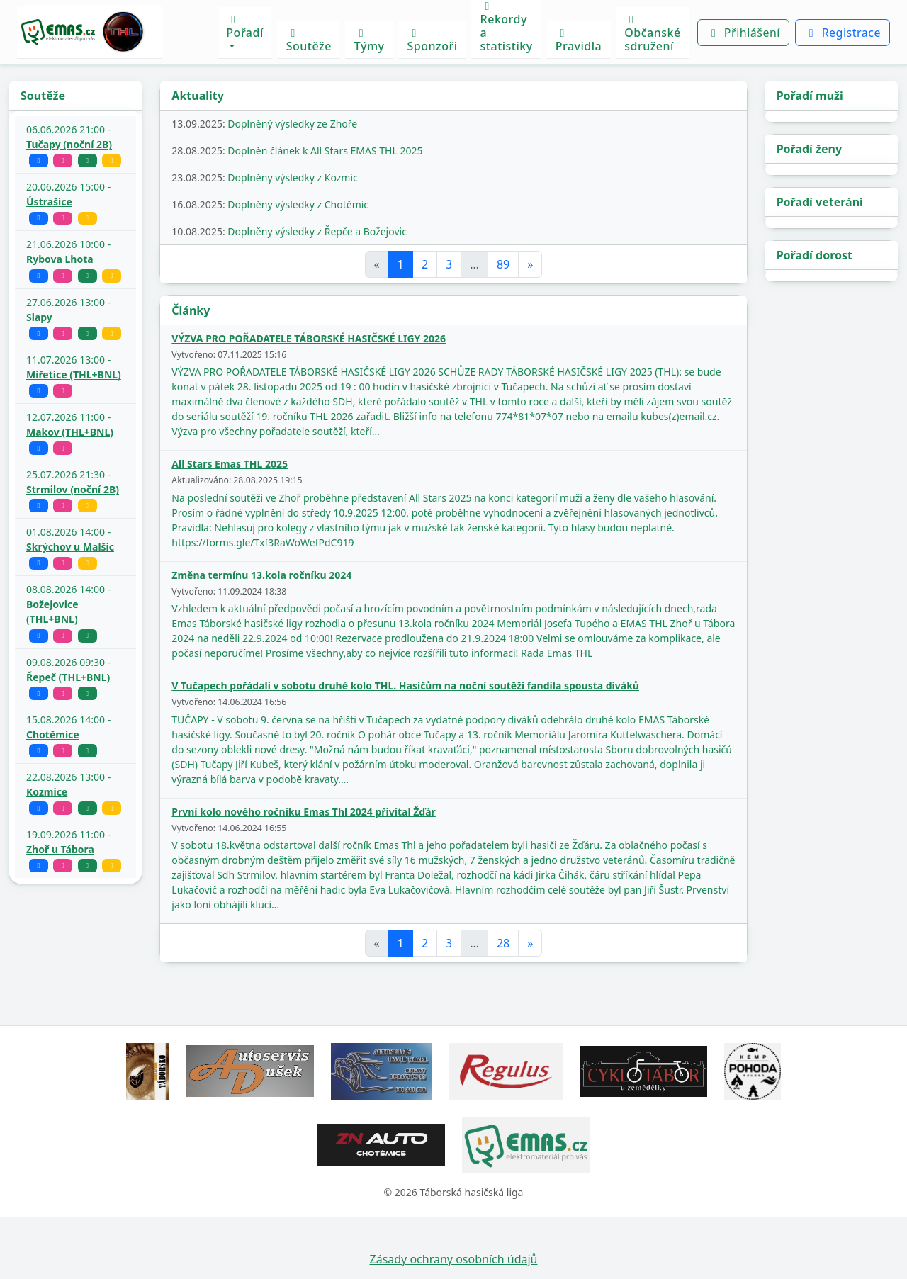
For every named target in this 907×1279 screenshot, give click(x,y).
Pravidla (579, 41)
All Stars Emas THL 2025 (229, 464)
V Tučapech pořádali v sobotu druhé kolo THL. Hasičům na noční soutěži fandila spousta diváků (405, 685)
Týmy (369, 41)
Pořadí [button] (244, 27)
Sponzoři (432, 41)
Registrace (842, 32)
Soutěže (309, 41)
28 (503, 943)
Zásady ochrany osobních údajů (454, 1259)
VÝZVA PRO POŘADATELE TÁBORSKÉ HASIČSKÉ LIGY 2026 (308, 338)
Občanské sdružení (652, 34)
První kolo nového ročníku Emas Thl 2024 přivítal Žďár (303, 811)
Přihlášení (743, 32)
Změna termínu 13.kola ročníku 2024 (261, 575)
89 (503, 264)
